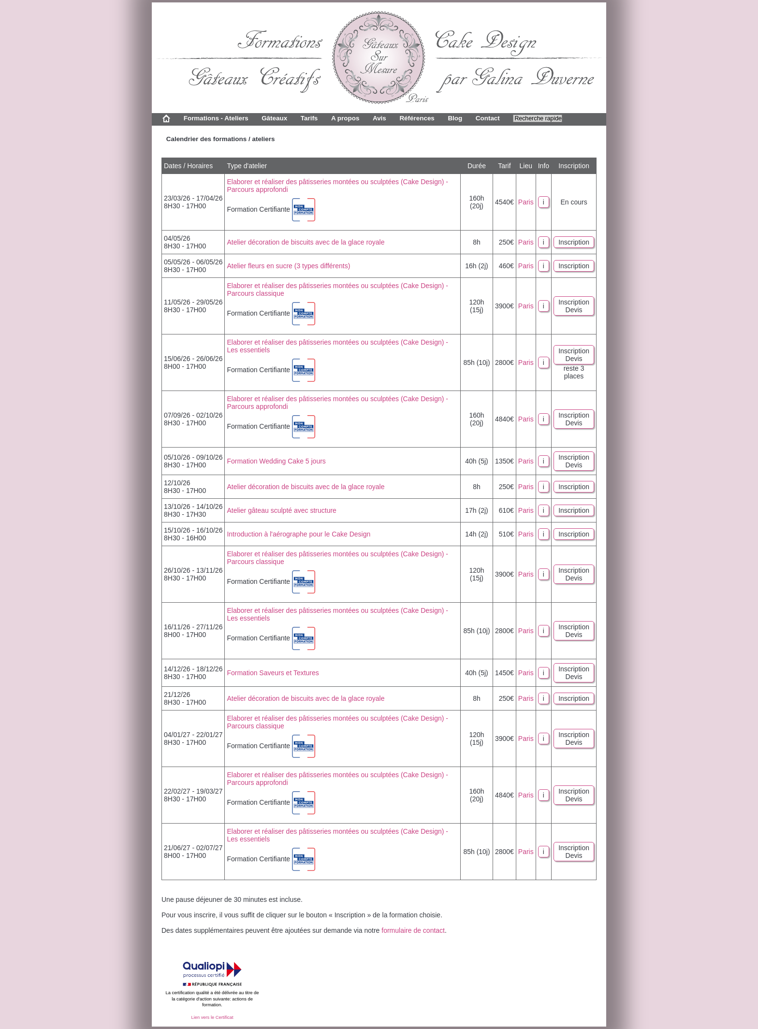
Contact (488, 118)
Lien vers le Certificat (212, 1017)
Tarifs (309, 118)
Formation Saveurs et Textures (273, 673)
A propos (345, 118)
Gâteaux (274, 118)
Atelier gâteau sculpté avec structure (281, 510)
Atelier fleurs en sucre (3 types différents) (288, 266)
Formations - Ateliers (216, 118)
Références (416, 118)
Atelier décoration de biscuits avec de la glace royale (305, 242)
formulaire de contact (413, 930)
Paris (526, 202)
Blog (455, 118)
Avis (379, 118)
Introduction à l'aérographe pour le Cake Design (298, 534)
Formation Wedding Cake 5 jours (276, 461)
